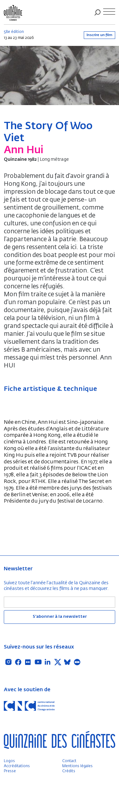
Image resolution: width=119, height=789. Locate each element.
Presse (10, 771)
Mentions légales (77, 766)
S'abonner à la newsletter (60, 617)
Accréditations (17, 766)
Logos (9, 761)
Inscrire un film (99, 35)
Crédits (68, 771)
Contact (69, 761)
